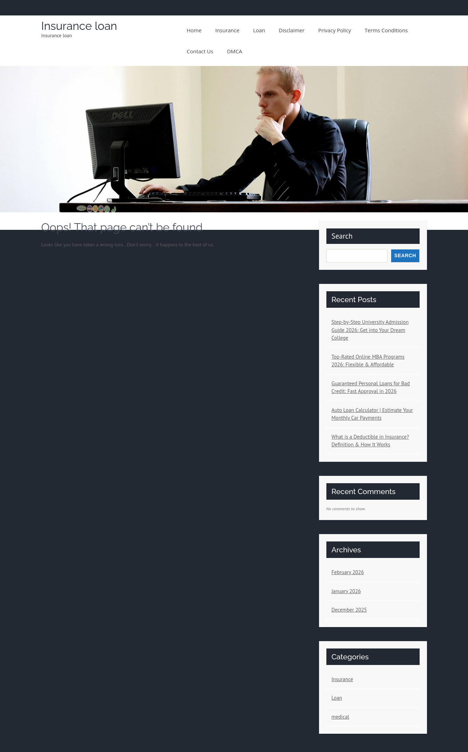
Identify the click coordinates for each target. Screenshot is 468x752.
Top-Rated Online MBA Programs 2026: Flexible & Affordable (368, 360)
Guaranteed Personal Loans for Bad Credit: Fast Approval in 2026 (371, 387)
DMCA (234, 51)
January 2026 (346, 591)
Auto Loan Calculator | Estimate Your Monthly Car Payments (372, 414)
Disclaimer (291, 30)
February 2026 (348, 572)
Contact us (200, 51)
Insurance (227, 30)
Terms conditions (386, 30)
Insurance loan (79, 25)
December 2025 (349, 609)
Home (194, 30)
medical (340, 716)
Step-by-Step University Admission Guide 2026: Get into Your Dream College (370, 330)
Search (342, 236)
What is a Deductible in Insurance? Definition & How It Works (370, 440)
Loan (259, 30)
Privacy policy (334, 30)
